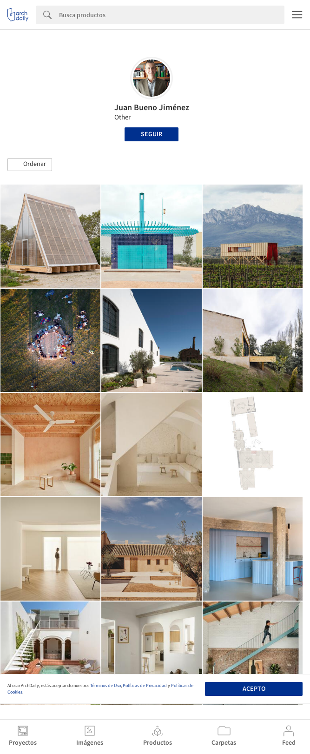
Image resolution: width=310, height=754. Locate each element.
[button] (29, 164)
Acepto (254, 689)
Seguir (151, 134)
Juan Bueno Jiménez (151, 107)
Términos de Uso (105, 685)
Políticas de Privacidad (145, 685)
